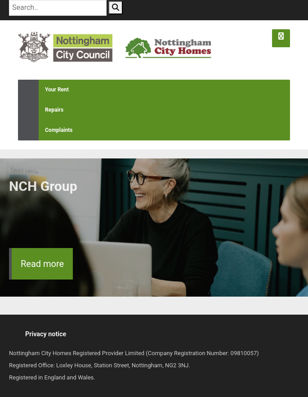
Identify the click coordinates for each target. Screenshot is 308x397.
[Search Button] (115, 7)
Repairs (40, 110)
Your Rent (43, 90)
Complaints (45, 130)
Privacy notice (45, 334)
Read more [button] (42, 263)
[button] (281, 38)
